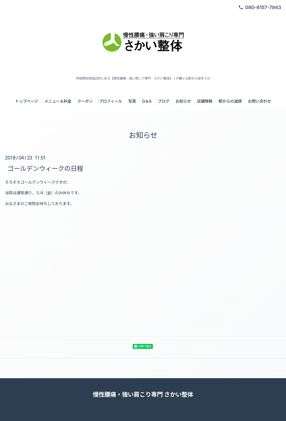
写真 (132, 101)
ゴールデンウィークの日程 (45, 168)
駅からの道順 (230, 101)
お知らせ (183, 101)
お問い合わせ (259, 101)
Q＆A (147, 101)
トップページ (26, 101)
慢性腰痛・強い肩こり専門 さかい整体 (143, 394)
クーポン (85, 101)
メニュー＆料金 (57, 101)
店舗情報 (204, 101)
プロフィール (110, 101)
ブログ (163, 101)
